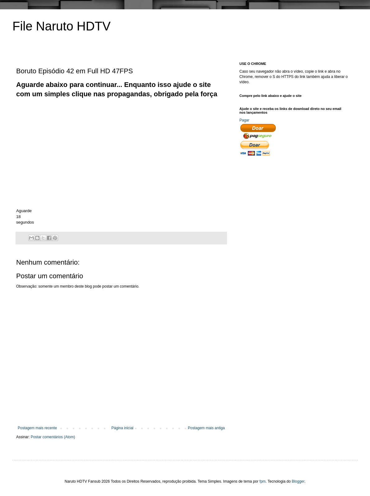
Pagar (244, 120)
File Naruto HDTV (61, 26)
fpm (262, 481)
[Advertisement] (129, 113)
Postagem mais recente (37, 428)
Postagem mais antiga (206, 428)
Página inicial (122, 428)
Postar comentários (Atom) (53, 437)
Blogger (298, 481)
